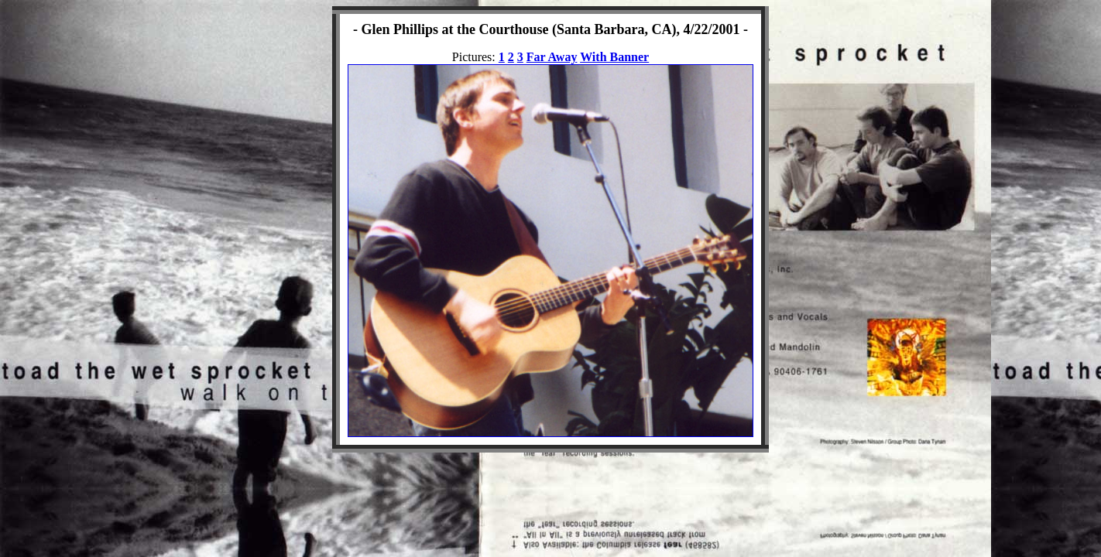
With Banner (614, 56)
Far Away (552, 56)
